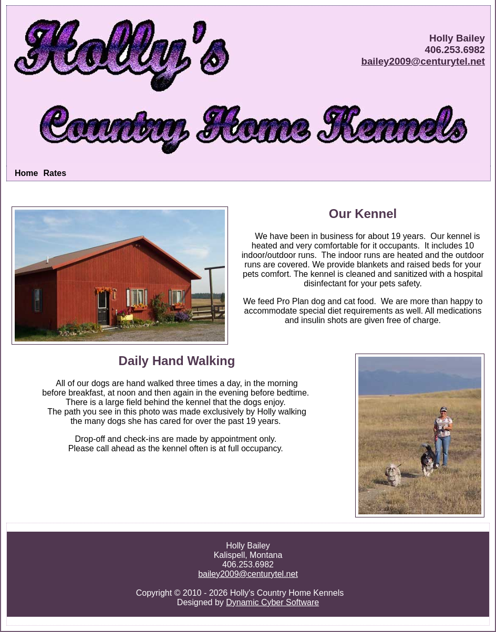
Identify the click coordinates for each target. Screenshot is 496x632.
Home (26, 173)
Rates (54, 173)
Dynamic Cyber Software (272, 602)
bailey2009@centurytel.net (423, 61)
